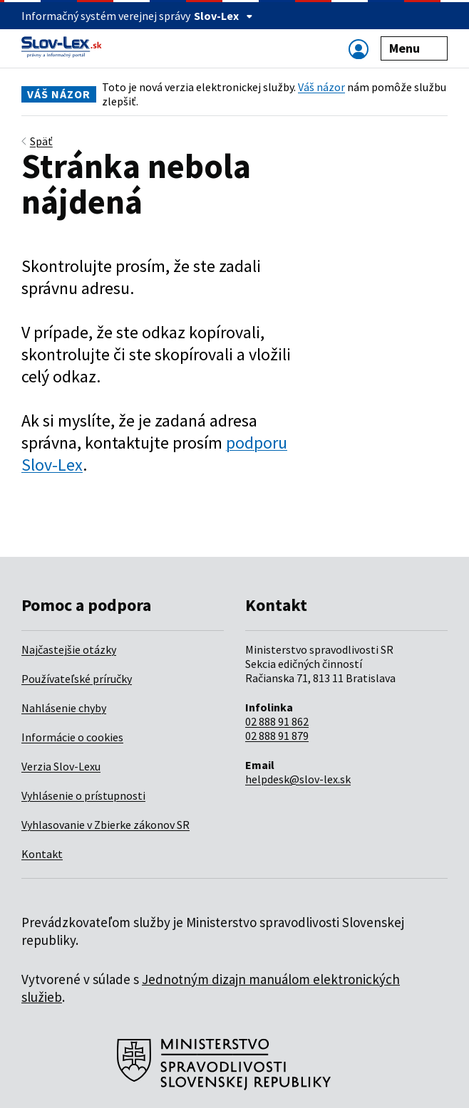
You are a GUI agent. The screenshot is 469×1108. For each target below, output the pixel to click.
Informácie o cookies (72, 737)
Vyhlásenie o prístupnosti (83, 795)
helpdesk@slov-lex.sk (298, 779)
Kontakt (42, 854)
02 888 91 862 (277, 721)
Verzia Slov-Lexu (60, 766)
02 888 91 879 (277, 735)
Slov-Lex (223, 16)
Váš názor (321, 87)
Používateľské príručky (76, 678)
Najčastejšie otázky (68, 649)
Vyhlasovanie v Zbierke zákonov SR (105, 824)
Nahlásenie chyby (63, 708)
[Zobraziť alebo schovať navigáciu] (358, 49)
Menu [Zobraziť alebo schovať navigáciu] (414, 48)
